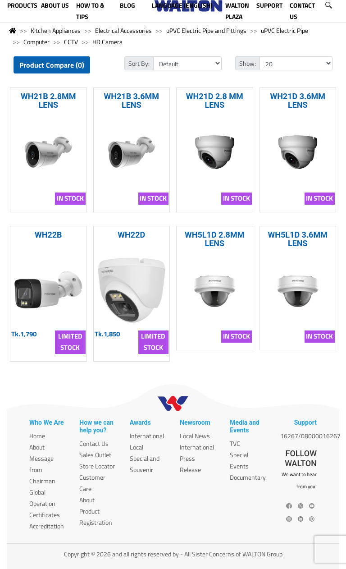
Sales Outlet (95, 454)
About (37, 447)
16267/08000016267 (310, 436)
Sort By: (139, 63)
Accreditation (46, 526)
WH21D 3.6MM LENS (297, 101)
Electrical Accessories (123, 30)
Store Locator (97, 466)
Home (37, 436)
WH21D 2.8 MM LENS (214, 101)
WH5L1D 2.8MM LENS (214, 239)
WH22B (48, 234)
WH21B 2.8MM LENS (48, 101)
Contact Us (94, 443)
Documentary (248, 477)
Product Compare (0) (51, 65)
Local (136, 447)
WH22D (131, 234)
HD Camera (107, 41)
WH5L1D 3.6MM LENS (298, 239)
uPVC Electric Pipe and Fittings (206, 30)
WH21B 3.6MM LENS (131, 101)
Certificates (44, 514)
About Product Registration (95, 511)
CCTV (71, 41)
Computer (36, 41)
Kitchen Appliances (56, 30)
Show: (247, 63)
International (147, 436)
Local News (195, 436)
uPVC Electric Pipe (284, 30)
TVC (235, 443)
